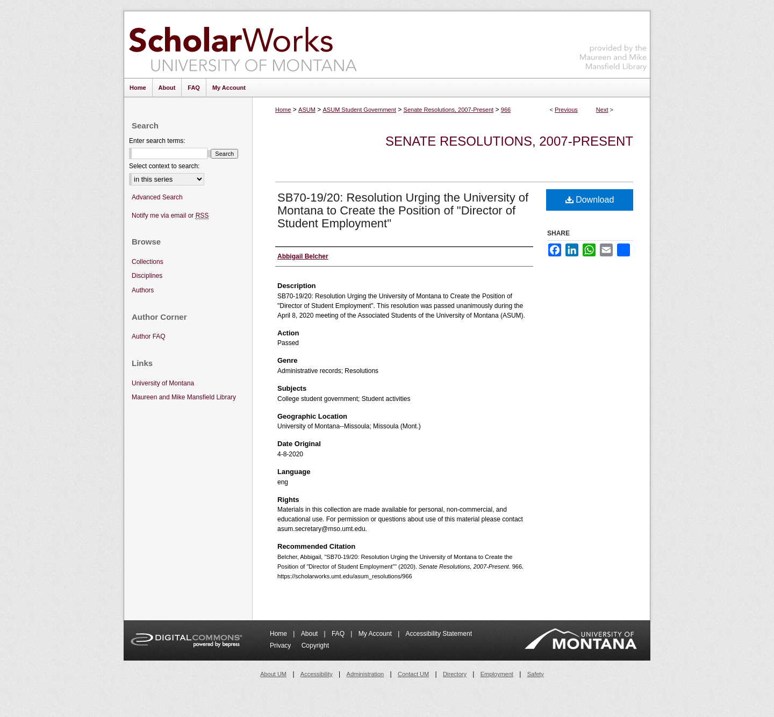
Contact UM (413, 674)
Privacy (281, 645)
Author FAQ (149, 336)
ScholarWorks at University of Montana (242, 44)
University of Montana (163, 383)
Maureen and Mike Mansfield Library (613, 42)
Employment (497, 674)
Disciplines (147, 275)
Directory (455, 674)
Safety (535, 674)
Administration (365, 674)
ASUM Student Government (359, 109)
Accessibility (316, 674)
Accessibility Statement (439, 633)
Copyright (315, 645)
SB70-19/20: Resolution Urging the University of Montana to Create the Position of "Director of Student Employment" (402, 210)
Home (283, 109)
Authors (143, 290)
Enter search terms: (157, 141)
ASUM (307, 109)
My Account (376, 633)
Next (602, 109)
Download (589, 199)
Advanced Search (157, 197)
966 (506, 109)
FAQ (339, 633)
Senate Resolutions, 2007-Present (449, 109)
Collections (147, 262)
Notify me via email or (170, 216)
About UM (273, 674)
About (310, 633)
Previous (566, 109)
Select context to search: (164, 166)
